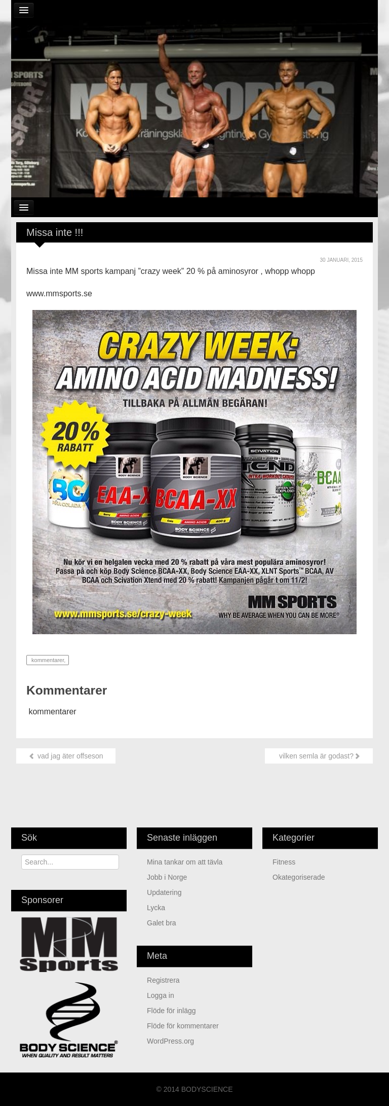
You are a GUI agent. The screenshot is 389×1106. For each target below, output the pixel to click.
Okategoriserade (299, 877)
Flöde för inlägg (171, 1011)
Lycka (156, 908)
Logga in (160, 995)
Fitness (284, 862)
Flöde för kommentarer (183, 1026)
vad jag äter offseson (65, 756)
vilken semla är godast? (319, 756)
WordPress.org (170, 1041)
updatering (164, 892)
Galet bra (161, 923)
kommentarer (47, 660)
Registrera (163, 980)
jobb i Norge (167, 877)
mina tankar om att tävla (184, 862)
